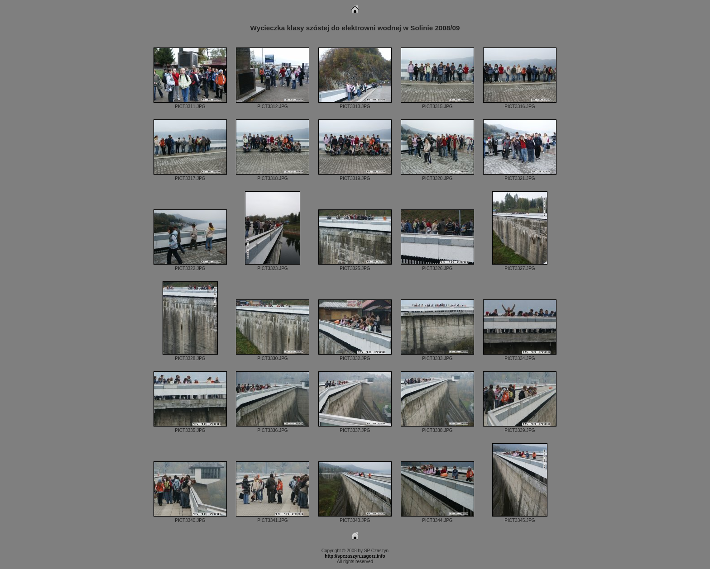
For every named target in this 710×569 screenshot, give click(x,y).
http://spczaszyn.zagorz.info (355, 556)
